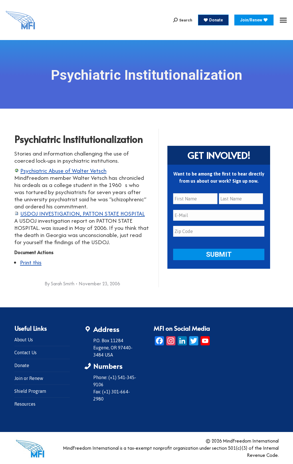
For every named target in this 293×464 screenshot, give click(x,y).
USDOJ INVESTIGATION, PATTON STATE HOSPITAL (82, 213)
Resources (24, 404)
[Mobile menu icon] (283, 20)
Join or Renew (28, 378)
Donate (21, 365)
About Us (23, 339)
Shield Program (30, 391)
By (59, 283)
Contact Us (25, 352)
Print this (30, 262)
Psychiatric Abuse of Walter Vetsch (63, 170)
